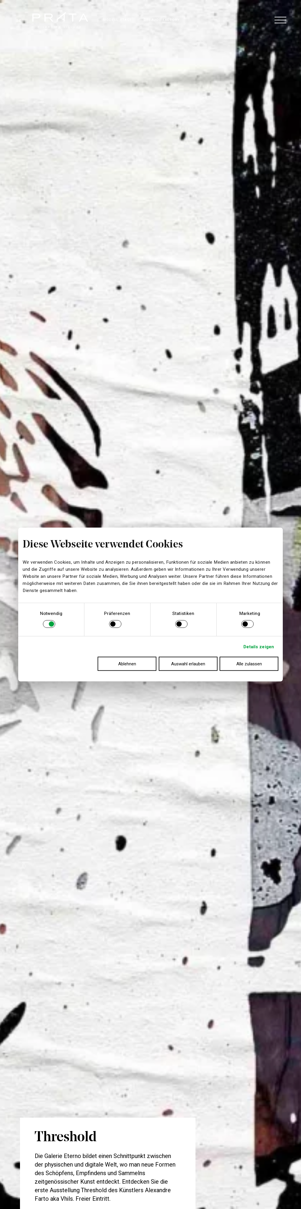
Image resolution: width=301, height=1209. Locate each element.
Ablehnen (127, 664)
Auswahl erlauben (188, 664)
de (18, 20)
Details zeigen (258, 646)
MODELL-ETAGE (117, 20)
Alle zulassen (249, 664)
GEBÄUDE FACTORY (162, 20)
